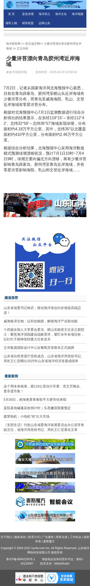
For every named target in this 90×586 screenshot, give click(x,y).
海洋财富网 (13, 43)
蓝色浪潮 (28, 14)
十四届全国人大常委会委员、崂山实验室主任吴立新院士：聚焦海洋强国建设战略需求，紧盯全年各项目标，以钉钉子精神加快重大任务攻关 (44, 334)
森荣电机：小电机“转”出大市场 (26, 416)
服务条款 (20, 537)
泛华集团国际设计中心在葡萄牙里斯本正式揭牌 (39, 348)
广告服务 (48, 537)
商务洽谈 (61, 537)
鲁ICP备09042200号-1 (20, 559)
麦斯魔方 (49, 541)
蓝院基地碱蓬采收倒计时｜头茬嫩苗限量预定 (37, 408)
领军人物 (11, 23)
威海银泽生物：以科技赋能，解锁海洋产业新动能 (41, 321)
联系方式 (34, 537)
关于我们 (6, 537)
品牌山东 (44, 23)
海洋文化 (61, 14)
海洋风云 (44, 14)
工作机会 (75, 537)
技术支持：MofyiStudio (55, 563)
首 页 (11, 14)
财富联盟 (28, 23)
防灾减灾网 (32, 43)
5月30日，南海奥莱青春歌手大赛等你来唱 (35, 399)
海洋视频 (77, 14)
